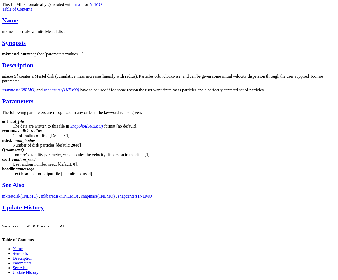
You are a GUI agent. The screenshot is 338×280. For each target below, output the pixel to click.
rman (78, 4)
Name (10, 20)
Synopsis (14, 42)
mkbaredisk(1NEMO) (59, 196)
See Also (13, 184)
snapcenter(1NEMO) (135, 196)
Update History (23, 207)
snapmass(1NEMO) (98, 196)
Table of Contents (17, 9)
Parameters (18, 101)
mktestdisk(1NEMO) (20, 196)
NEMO (95, 4)
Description (18, 65)
